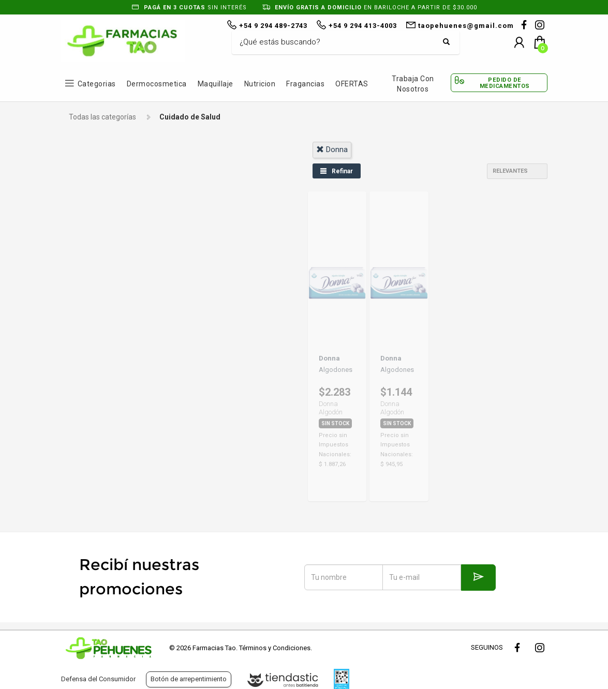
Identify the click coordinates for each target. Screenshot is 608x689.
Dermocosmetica (157, 84)
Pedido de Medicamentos (505, 83)
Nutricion (260, 84)
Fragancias (305, 84)
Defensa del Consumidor (98, 679)
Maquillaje (215, 84)
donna (332, 149)
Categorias (97, 84)
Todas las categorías (102, 117)
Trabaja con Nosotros (413, 83)
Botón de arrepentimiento (189, 679)
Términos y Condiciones (274, 648)
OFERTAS (351, 84)
